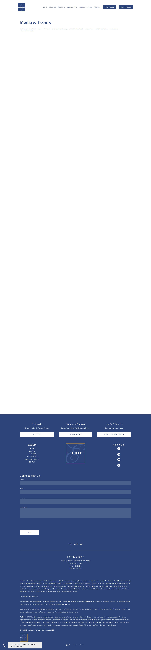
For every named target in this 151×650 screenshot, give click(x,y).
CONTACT (97, 7)
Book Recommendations (60, 29)
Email (22, 488)
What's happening (114, 434)
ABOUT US (52, 7)
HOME (45, 7)
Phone (22, 498)
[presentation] (34, 524)
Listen (37, 434)
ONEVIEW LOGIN (125, 7)
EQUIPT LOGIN (109, 7)
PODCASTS (61, 7)
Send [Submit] (29, 532)
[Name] (75, 483)
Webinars (32, 29)
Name (22, 479)
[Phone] (75, 501)
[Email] (75, 492)
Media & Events (35, 22)
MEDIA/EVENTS (72, 7)
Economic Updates (101, 29)
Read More (23, 84)
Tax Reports (114, 29)
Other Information (27, 30)
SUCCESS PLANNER (85, 7)
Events (40, 29)
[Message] (75, 513)
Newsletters (89, 29)
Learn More (75, 434)
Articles (47, 29)
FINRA (78, 601)
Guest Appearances (76, 29)
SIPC (82, 601)
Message (23, 507)
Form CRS (35, 596)
